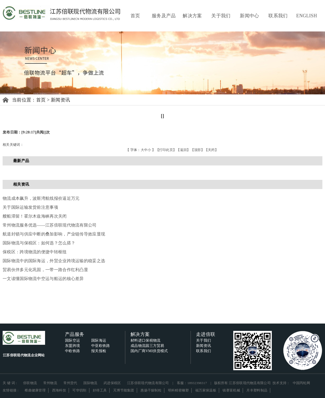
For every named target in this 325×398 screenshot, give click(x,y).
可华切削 (79, 390)
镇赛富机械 (231, 390)
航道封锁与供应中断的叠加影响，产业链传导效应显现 (54, 234)
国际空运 (72, 340)
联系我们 (278, 15)
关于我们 (220, 15)
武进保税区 (112, 383)
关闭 (211, 150)
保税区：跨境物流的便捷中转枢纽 (35, 252)
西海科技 (59, 390)
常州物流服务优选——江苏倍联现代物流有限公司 (50, 225)
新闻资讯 (60, 100)
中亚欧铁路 (100, 346)
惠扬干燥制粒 (150, 390)
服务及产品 (164, 15)
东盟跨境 (72, 346)
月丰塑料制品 (256, 390)
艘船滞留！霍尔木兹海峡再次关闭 (35, 216)
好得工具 (100, 390)
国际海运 (98, 340)
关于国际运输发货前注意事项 (30, 207)
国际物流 (90, 383)
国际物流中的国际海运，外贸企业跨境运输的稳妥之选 (54, 261)
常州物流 (50, 383)
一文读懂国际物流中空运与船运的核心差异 (43, 278)
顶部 (197, 150)
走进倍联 (205, 334)
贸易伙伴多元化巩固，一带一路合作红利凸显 (45, 269)
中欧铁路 (72, 351)
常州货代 (70, 383)
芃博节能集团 (123, 390)
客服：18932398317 (192, 383)
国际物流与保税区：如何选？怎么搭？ (39, 243)
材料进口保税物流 (145, 340)
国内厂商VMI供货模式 (149, 351)
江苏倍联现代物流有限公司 (148, 383)
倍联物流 (30, 383)
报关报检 (98, 351)
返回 (183, 150)
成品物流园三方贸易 (147, 346)
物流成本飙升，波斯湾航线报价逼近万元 (41, 198)
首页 (135, 15)
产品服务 (74, 334)
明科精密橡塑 (178, 390)
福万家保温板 (205, 390)
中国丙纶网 (301, 383)
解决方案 (192, 15)
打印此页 (166, 150)
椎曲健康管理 (35, 390)
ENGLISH (306, 15)
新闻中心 (249, 15)
